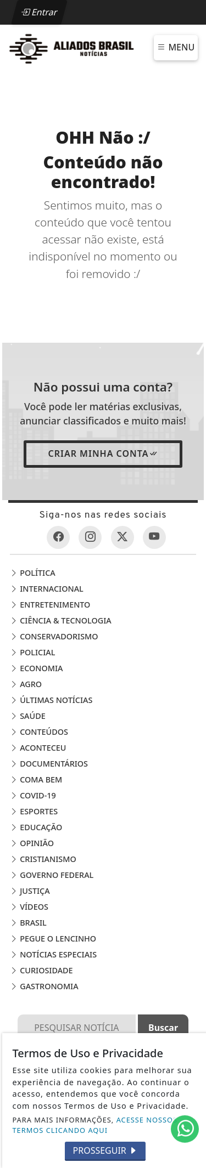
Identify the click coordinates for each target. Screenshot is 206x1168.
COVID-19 (32, 795)
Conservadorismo (54, 636)
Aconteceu (38, 747)
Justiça (29, 891)
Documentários (49, 763)
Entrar (39, 12)
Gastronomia (44, 986)
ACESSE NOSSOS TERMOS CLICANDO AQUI (95, 1125)
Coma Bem (36, 779)
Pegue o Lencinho (53, 938)
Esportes (34, 811)
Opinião (32, 843)
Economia (36, 668)
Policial (32, 652)
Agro (26, 684)
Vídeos (29, 906)
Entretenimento (50, 604)
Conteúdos (39, 732)
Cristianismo (43, 859)
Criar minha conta (103, 453)
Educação (36, 827)
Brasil (28, 922)
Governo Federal (51, 875)
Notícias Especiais (53, 954)
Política (32, 573)
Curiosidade (41, 970)
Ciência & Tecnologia (60, 620)
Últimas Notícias (51, 700)
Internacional (46, 588)
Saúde (27, 716)
